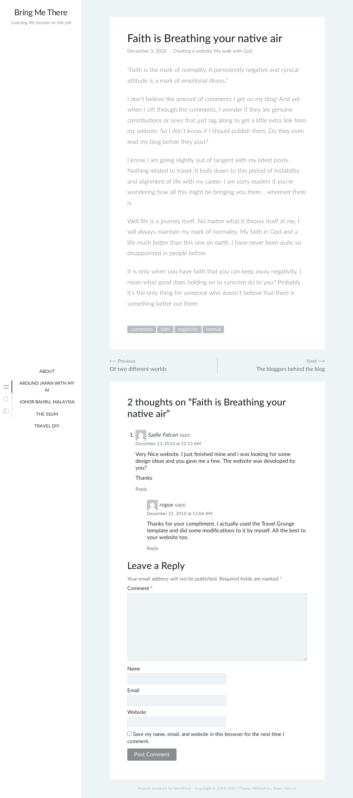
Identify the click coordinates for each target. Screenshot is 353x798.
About (47, 371)
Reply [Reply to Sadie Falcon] (141, 489)
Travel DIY (46, 426)
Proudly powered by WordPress (164, 788)
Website (136, 712)
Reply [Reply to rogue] (153, 548)
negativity (188, 329)
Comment (139, 588)
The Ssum (47, 414)
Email (133, 690)
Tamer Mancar (285, 788)
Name (133, 668)
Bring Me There (41, 13)
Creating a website (192, 51)
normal (213, 329)
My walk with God (233, 51)
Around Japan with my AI (46, 387)
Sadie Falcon (163, 435)
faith (165, 329)
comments (142, 329)
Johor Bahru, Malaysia (47, 402)
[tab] (6, 387)
